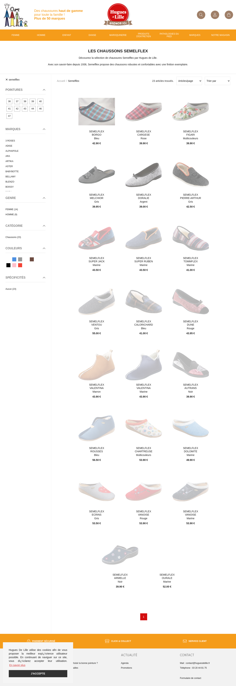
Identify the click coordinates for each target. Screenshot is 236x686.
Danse (92, 35)
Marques (194, 35)
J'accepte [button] (38, 673)
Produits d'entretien (143, 35)
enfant (67, 35)
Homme (41, 35)
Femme (15, 35)
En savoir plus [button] (17, 665)
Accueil (61, 80)
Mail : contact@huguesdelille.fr (195, 663)
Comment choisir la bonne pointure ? (80, 663)
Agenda (125, 663)
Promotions (126, 668)
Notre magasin (220, 35)
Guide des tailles (70, 668)
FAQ (64, 672)
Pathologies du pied (169, 35)
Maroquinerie (118, 35)
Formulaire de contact (190, 678)
